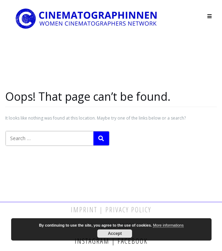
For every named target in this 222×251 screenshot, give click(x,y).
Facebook (131, 241)
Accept (115, 233)
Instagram (93, 241)
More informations (168, 225)
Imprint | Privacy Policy (111, 209)
